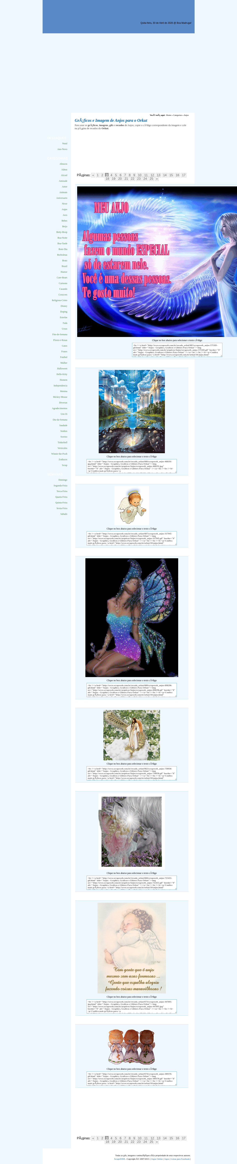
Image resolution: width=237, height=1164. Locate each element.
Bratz (64, 260)
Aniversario (61, 198)
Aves (65, 215)
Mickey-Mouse (60, 397)
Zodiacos (63, 459)
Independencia (60, 385)
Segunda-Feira (60, 485)
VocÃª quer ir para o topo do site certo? (229, 1154)
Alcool (64, 175)
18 (107, 178)
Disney (64, 306)
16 (177, 175)
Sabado (63, 514)
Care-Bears (62, 277)
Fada (65, 323)
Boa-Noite (62, 237)
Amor (64, 186)
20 (120, 178)
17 (184, 175)
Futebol (63, 357)
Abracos (63, 164)
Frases (64, 351)
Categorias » (178, 115)
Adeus (64, 169)
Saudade (63, 425)
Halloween (62, 368)
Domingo (62, 479)
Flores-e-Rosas (60, 340)
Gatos (64, 345)
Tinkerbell (62, 442)
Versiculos (62, 448)
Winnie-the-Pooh (59, 453)
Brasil (64, 266)
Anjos (64, 209)
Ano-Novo (62, 149)
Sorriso (64, 436)
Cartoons (63, 283)
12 (152, 175)
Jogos (166, 1159)
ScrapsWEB (119, 1159)
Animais (63, 192)
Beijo (64, 226)
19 (113, 178)
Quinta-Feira (61, 502)
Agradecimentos (59, 408)
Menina (63, 391)
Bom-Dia (63, 249)
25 (151, 178)
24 (145, 178)
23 (139, 178)
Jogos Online (157, 1159)
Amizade (63, 181)
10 (139, 175)
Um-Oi (64, 414)
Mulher (63, 362)
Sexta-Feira (61, 508)
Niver (64, 203)
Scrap (64, 465)
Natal (64, 143)
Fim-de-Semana (59, 334)
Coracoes (63, 294)
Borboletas (62, 254)
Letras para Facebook (180, 1159)
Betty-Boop (61, 232)
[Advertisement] (79, 73)
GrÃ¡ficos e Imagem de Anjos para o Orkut (111, 120)
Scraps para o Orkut (65, 12)
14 (165, 175)
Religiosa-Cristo (59, 300)
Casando (63, 289)
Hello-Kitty (61, 374)
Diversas (63, 402)
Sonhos (63, 431)
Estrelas (63, 317)
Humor (64, 272)
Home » (169, 115)
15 (171, 175)
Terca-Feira (61, 491)
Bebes (64, 220)
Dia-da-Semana (60, 419)
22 (132, 178)
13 (158, 175)
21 (126, 178)
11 (146, 175)
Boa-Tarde (62, 243)
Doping (63, 311)
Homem (63, 380)
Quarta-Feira (61, 497)
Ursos (64, 328)
